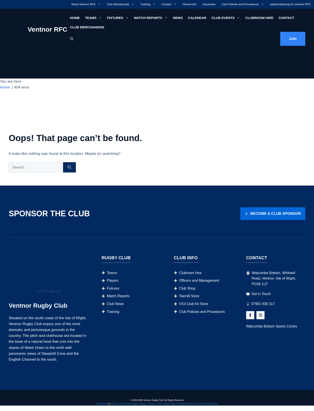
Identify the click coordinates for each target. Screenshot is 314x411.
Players (112, 280)
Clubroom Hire (259, 18)
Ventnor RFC (47, 29)
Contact (170, 4)
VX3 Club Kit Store (193, 304)
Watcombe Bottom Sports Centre (271, 326)
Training (149, 4)
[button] (71, 39)
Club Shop (187, 288)
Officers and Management (199, 280)
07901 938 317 (263, 304)
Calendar (197, 18)
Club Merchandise (87, 27)
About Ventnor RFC (87, 4)
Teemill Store (189, 296)
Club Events (227, 17)
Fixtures (119, 17)
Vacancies (209, 4)
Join (293, 39)
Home (75, 18)
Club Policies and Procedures (244, 4)
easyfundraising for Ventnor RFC (290, 4)
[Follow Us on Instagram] (260, 315)
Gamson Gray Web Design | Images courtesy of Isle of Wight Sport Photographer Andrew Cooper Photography (164, 403)
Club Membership (122, 4)
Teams (95, 17)
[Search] (69, 167)
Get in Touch (261, 294)
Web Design (102, 403)
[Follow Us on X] (250, 315)
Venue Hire (189, 4)
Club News (115, 304)
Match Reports (152, 17)
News (178, 18)
